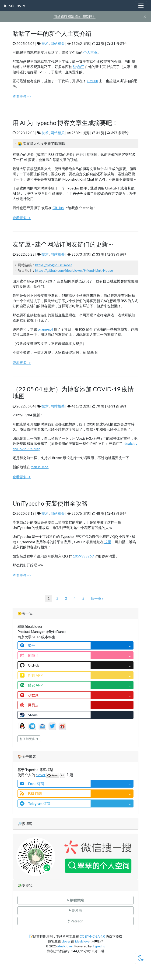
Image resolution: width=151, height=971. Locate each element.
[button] (75, 900)
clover (41, 775)
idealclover (14, 5)
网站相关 (58, 43)
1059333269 (83, 556)
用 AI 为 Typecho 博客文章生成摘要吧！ (65, 122)
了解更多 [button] (29, 739)
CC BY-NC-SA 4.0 (92, 936)
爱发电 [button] (75, 910)
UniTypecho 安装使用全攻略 (50, 503)
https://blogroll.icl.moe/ (53, 265)
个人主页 (90, 52)
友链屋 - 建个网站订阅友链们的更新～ (63, 244)
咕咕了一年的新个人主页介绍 (52, 33)
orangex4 (45, 329)
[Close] (145, 16)
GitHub (92, 81)
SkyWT (78, 66)
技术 (45, 43)
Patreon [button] (75, 921)
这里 (107, 542)
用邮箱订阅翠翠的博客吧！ (74, 16)
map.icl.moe (40, 467)
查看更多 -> (22, 96)
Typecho (98, 946)
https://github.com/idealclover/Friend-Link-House (74, 270)
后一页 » (97, 598)
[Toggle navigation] (141, 5)
